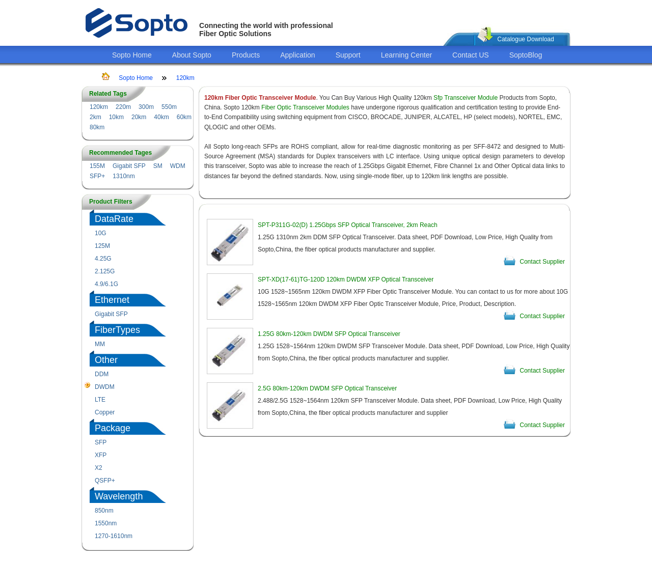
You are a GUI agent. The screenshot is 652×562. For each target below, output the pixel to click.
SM (157, 166)
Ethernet (112, 300)
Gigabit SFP (129, 166)
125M (102, 245)
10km (116, 117)
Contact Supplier (542, 261)
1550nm (106, 523)
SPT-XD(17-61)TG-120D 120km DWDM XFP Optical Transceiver (345, 279)
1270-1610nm (113, 536)
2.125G (105, 271)
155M (97, 166)
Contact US (470, 55)
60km (184, 117)
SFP (100, 442)
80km (97, 127)
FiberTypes (117, 330)
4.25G (103, 258)
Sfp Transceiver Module (465, 97)
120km (185, 77)
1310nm (123, 176)
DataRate (114, 219)
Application (297, 55)
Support (348, 55)
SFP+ (97, 176)
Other (106, 360)
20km (138, 117)
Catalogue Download (525, 39)
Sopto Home (132, 55)
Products (246, 55)
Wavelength (119, 496)
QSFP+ (105, 480)
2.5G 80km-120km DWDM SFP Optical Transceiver (327, 388)
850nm (104, 510)
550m (169, 106)
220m (123, 106)
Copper (105, 412)
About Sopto (191, 55)
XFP (100, 455)
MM (100, 344)
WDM (177, 166)
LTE (100, 399)
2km (95, 117)
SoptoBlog (525, 55)
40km (161, 117)
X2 (98, 467)
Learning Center (406, 55)
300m (146, 106)
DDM (101, 374)
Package (112, 428)
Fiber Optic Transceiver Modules (305, 107)
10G (100, 233)
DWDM (105, 386)
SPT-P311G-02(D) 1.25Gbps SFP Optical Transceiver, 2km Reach (348, 225)
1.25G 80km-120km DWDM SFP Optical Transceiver (329, 334)
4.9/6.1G (106, 284)
